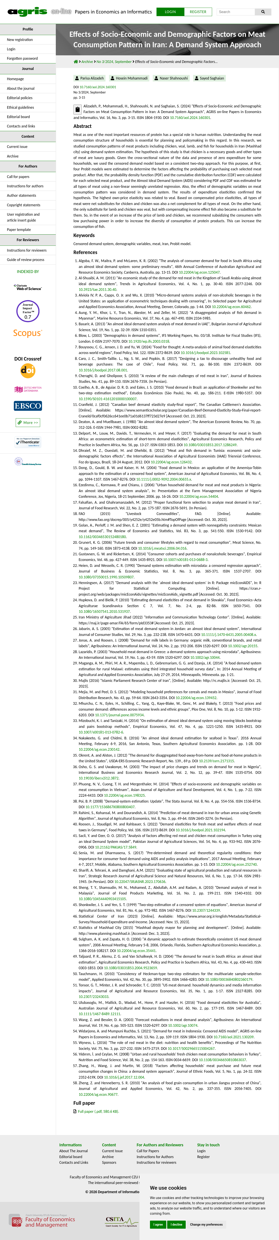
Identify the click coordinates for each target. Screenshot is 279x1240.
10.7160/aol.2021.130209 (233, 1037)
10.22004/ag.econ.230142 (99, 749)
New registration (20, 39)
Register (203, 1156)
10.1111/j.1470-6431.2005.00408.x (228, 634)
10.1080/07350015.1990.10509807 (106, 577)
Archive (13, 156)
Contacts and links (21, 126)
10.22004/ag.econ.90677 (98, 1094)
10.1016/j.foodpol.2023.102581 (205, 352)
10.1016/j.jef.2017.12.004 (124, 1077)
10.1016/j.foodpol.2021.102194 (200, 830)
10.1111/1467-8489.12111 (99, 1013)
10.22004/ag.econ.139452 (196, 697)
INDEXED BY (28, 271)
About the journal (20, 88)
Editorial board (18, 116)
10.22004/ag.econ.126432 (171, 462)
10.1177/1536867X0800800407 (109, 807)
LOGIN (170, 11)
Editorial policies (19, 97)
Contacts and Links (73, 1162)
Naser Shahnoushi (174, 78)
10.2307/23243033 (93, 996)
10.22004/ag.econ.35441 (136, 950)
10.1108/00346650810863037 (222, 1059)
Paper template (19, 229)
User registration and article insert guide (23, 217)
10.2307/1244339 (206, 910)
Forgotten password (22, 58)
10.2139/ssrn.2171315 (216, 761)
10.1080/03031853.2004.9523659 (130, 968)
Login (11, 49)
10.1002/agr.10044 (205, 657)
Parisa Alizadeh (92, 78)
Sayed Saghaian (212, 78)
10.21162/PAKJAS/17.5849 (115, 847)
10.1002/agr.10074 (182, 1025)
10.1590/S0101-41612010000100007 (107, 398)
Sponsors (109, 1162)
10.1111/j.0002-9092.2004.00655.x (163, 479)
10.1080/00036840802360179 (228, 979)
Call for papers (18, 176)
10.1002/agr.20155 (242, 646)
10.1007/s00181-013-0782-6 (101, 732)
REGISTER (198, 11)
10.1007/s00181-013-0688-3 (185, 559)
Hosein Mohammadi (132, 78)
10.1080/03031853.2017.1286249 (210, 444)
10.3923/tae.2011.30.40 (97, 289)
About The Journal (73, 1151)
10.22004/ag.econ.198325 (124, 795)
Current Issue (112, 1151)
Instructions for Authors (155, 1156)
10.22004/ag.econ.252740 (236, 864)
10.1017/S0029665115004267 (191, 1048)
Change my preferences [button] (206, 1224)
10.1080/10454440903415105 (102, 898)
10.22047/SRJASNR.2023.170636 (139, 881)
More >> (28, 422)
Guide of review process (25, 259)
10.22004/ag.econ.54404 (198, 496)
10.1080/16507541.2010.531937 (104, 611)
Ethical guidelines (20, 107)
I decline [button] (176, 1224)
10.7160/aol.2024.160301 (98, 87)
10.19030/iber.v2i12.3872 (99, 778)
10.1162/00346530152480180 (102, 536)
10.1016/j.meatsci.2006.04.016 (162, 548)
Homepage (15, 78)
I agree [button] (158, 1224)
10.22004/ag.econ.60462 (231, 306)
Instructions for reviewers (27, 250)
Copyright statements (23, 205)
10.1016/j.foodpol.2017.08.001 (103, 370)
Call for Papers (148, 1151)
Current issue (17, 146)
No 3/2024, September (115, 61)
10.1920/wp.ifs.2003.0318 (148, 341)
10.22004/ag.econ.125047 (199, 272)
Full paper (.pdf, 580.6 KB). (98, 1111)
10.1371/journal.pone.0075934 (119, 715)
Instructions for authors (25, 186)
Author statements (21, 195)
